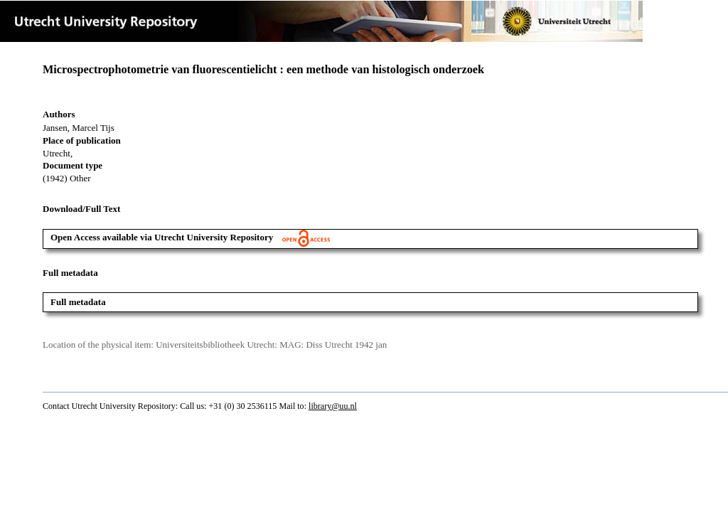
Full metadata (78, 302)
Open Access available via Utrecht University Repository (190, 237)
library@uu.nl (333, 406)
